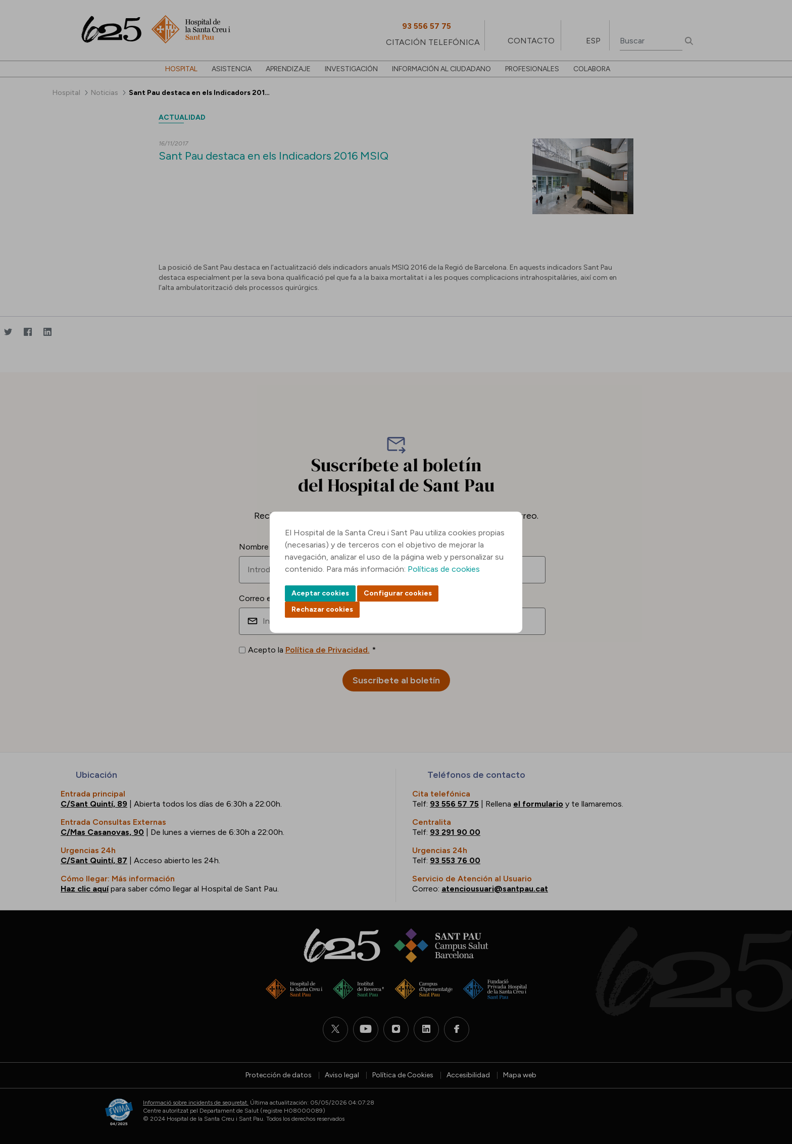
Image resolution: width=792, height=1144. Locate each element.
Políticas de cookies (444, 569)
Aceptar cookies (320, 593)
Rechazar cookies (322, 609)
